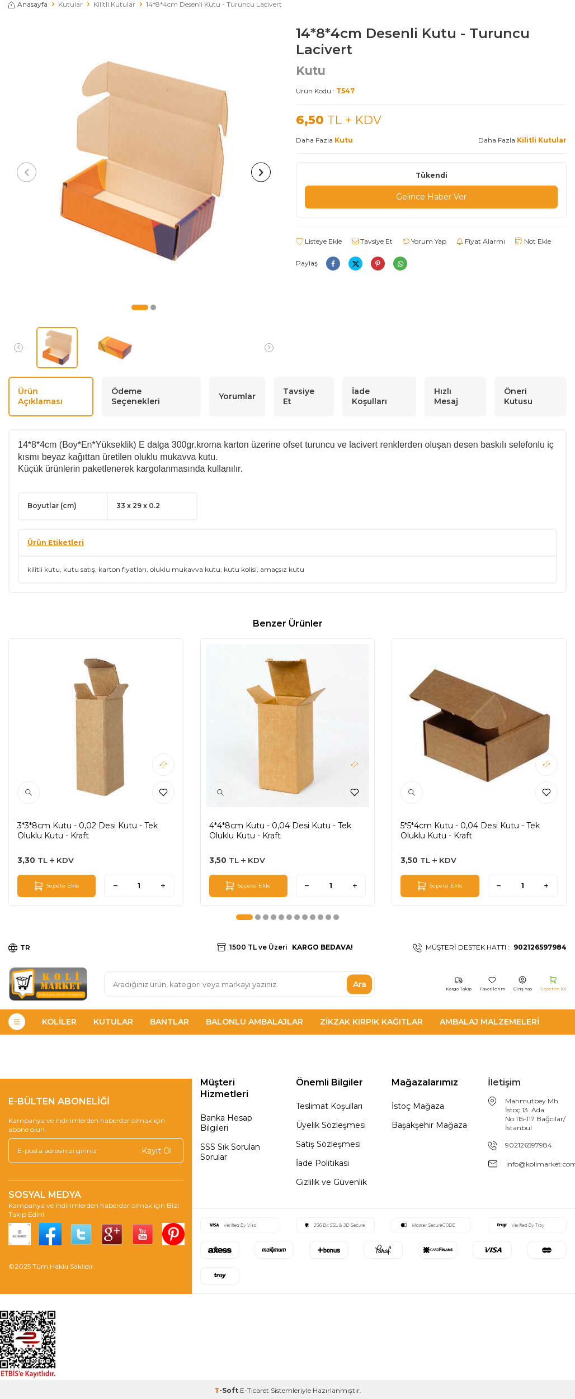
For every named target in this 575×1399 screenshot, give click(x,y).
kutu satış (79, 569)
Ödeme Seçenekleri (135, 396)
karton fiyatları (122, 569)
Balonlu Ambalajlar (254, 1022)
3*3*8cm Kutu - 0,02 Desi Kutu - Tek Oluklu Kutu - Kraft (87, 831)
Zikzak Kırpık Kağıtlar (371, 1022)
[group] (143, 161)
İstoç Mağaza (418, 1106)
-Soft (227, 1390)
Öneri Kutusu (518, 396)
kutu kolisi (240, 569)
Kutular (70, 4)
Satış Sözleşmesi (328, 1144)
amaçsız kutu (282, 569)
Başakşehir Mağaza (429, 1125)
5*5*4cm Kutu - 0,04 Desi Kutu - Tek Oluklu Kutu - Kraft (470, 831)
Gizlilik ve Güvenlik (331, 1182)
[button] (139, 307)
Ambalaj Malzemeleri (489, 1022)
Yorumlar (237, 396)
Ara (359, 984)
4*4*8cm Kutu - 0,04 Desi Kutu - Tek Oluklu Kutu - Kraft (280, 831)
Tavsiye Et (372, 241)
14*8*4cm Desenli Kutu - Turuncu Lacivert (214, 4)
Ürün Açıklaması (40, 396)
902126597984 (528, 1145)
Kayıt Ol (157, 1151)
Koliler (59, 1022)
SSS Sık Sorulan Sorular (230, 1152)
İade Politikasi (322, 1163)
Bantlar (169, 1022)
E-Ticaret (254, 1390)
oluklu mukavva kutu (185, 569)
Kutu (311, 71)
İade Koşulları (369, 396)
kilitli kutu (43, 569)
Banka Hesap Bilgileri (226, 1123)
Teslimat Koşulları (329, 1106)
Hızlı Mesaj (446, 396)
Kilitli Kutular (114, 4)
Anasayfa (28, 4)
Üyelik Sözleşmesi (331, 1125)
